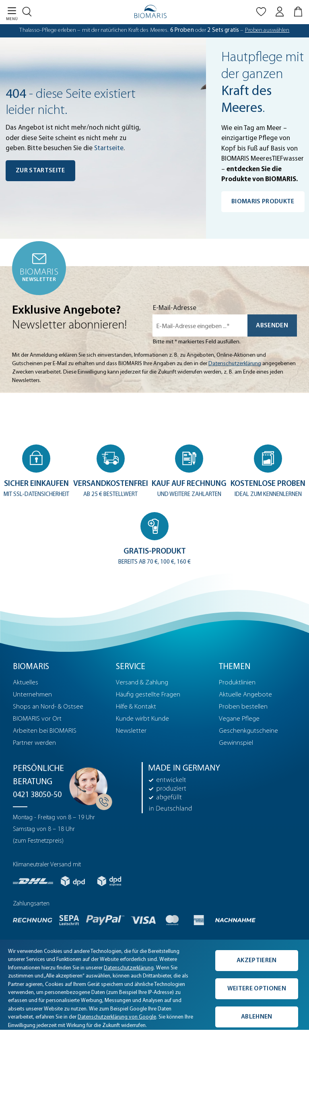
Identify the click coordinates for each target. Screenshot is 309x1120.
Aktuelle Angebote (245, 695)
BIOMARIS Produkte (263, 201)
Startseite (109, 148)
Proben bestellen (243, 707)
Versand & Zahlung (142, 683)
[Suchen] (29, 10)
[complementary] (154, 985)
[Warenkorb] (299, 13)
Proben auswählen (267, 30)
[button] (36, 472)
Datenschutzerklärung (234, 364)
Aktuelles (25, 683)
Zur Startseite (40, 170)
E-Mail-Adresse (174, 308)
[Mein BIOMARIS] (279, 13)
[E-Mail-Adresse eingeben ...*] (199, 325)
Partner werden (34, 743)
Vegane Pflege (239, 719)
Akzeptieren (257, 960)
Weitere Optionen (256, 989)
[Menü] (9, 13)
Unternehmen (32, 695)
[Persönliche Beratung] (88, 786)
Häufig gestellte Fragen (148, 695)
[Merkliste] (261, 13)
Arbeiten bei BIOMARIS (44, 731)
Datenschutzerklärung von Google (117, 1017)
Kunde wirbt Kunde (142, 719)
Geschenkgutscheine (248, 731)
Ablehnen (256, 1017)
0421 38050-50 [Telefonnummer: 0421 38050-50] (37, 795)
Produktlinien (237, 683)
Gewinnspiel (236, 743)
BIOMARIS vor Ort (37, 719)
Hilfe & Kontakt (136, 707)
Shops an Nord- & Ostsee (48, 707)
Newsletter (131, 731)
